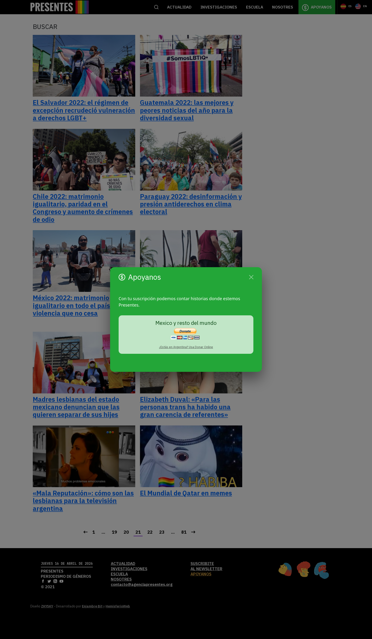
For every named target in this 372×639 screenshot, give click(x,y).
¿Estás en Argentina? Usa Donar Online (186, 347)
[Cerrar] (251, 277)
